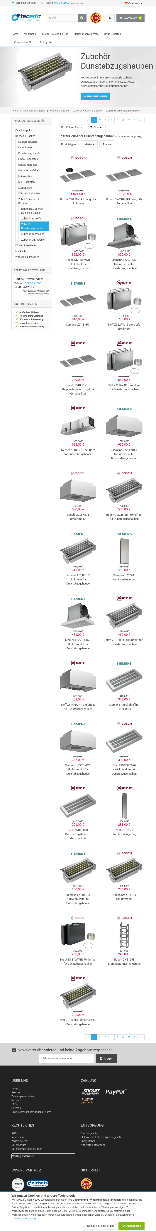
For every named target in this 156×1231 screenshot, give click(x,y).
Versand (16, 1100)
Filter (96, 127)
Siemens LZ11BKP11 (78, 324)
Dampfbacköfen (27, 141)
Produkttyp (68, 144)
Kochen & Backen (25, 135)
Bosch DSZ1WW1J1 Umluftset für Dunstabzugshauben (78, 264)
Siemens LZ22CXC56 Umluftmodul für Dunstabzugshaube (78, 769)
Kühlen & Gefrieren (26, 245)
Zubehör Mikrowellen (33, 239)
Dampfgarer (25, 147)
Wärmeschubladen (29, 193)
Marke (89, 144)
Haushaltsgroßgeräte (86, 33)
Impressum (17, 1137)
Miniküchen (21, 251)
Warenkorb (130, 18)
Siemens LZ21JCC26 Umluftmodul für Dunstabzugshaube (78, 644)
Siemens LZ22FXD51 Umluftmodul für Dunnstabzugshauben (124, 454)
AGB (14, 1133)
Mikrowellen (25, 176)
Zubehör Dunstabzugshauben (33, 226)
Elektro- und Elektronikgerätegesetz (101, 1137)
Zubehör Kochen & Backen (28, 201)
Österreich (133, 3)
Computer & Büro (24, 42)
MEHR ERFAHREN (95, 96)
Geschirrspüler (23, 130)
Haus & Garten (112, 33)
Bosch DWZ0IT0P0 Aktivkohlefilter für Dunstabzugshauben (124, 769)
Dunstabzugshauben (30, 153)
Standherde (25, 187)
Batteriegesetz (89, 1133)
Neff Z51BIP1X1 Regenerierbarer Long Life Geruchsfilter (78, 389)
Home (14, 33)
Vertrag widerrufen (23, 1156)
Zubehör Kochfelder (32, 233)
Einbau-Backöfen (28, 158)
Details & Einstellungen (100, 1225)
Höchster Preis (71, 127)
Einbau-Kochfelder (28, 170)
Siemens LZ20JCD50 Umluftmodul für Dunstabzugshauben (124, 264)
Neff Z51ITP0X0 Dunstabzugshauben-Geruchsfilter (78, 834)
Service (15, 1092)
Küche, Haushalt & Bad (55, 33)
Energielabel (88, 1141)
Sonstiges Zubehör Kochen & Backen (32, 210)
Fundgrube (46, 42)
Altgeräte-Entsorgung (93, 1144)
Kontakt (16, 1088)
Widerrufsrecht (19, 1141)
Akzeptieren (131, 1226)
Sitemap (16, 1108)
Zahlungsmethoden (22, 1096)
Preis (107, 144)
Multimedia (30, 33)
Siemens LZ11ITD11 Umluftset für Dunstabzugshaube (78, 579)
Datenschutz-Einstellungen (26, 1148)
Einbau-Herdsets (27, 164)
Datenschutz (18, 1144)
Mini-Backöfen (26, 181)
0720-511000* (62, 2)
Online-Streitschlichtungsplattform (31, 1111)
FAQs (14, 1104)
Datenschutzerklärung (23, 1218)
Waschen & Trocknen (27, 256)
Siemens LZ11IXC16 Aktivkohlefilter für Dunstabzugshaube (78, 899)
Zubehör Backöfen (31, 218)
